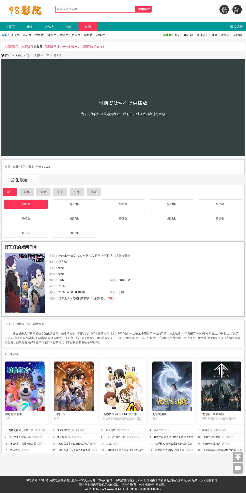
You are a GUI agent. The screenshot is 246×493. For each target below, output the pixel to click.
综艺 (69, 27)
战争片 (100, 35)
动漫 (88, 27)
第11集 (25, 232)
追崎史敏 (124, 280)
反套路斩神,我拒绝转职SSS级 (219, 450)
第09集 (171, 218)
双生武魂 (15, 450)
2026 (47, 166)
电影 (30, 27)
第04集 (171, 204)
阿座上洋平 (102, 255)
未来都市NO (64, 430)
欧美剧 (225, 35)
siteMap (156, 488)
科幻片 (51, 35)
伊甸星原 (62, 437)
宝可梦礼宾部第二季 (20, 437)
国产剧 (188, 35)
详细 (110, 298)
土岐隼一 (64, 255)
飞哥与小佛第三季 (115, 437)
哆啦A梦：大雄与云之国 (23, 443)
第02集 (74, 204)
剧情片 (88, 35)
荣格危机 (207, 430)
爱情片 (39, 35)
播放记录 (236, 27)
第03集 (123, 204)
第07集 (74, 218)
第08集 (123, 218)
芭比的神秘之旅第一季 (21, 430)
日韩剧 (213, 35)
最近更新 (224, 10)
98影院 (38, 46)
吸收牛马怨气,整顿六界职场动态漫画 (173, 437)
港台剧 (201, 35)
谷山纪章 (115, 255)
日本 (31, 166)
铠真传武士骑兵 (211, 443)
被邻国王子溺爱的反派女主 (169, 450)
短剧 (178, 35)
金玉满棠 (110, 430)
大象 (109, 443)
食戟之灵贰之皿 (211, 437)
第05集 (220, 204)
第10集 (220, 218)
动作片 (15, 35)
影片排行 (237, 10)
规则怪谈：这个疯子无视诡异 (74, 450)
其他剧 (237, 35)
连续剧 (50, 27)
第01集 (25, 204)
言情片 (64, 35)
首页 (11, 27)
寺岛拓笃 (76, 255)
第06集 (25, 218)
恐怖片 (76, 35)
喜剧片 (27, 35)
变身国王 (159, 430)
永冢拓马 (88, 255)
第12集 (74, 232)
